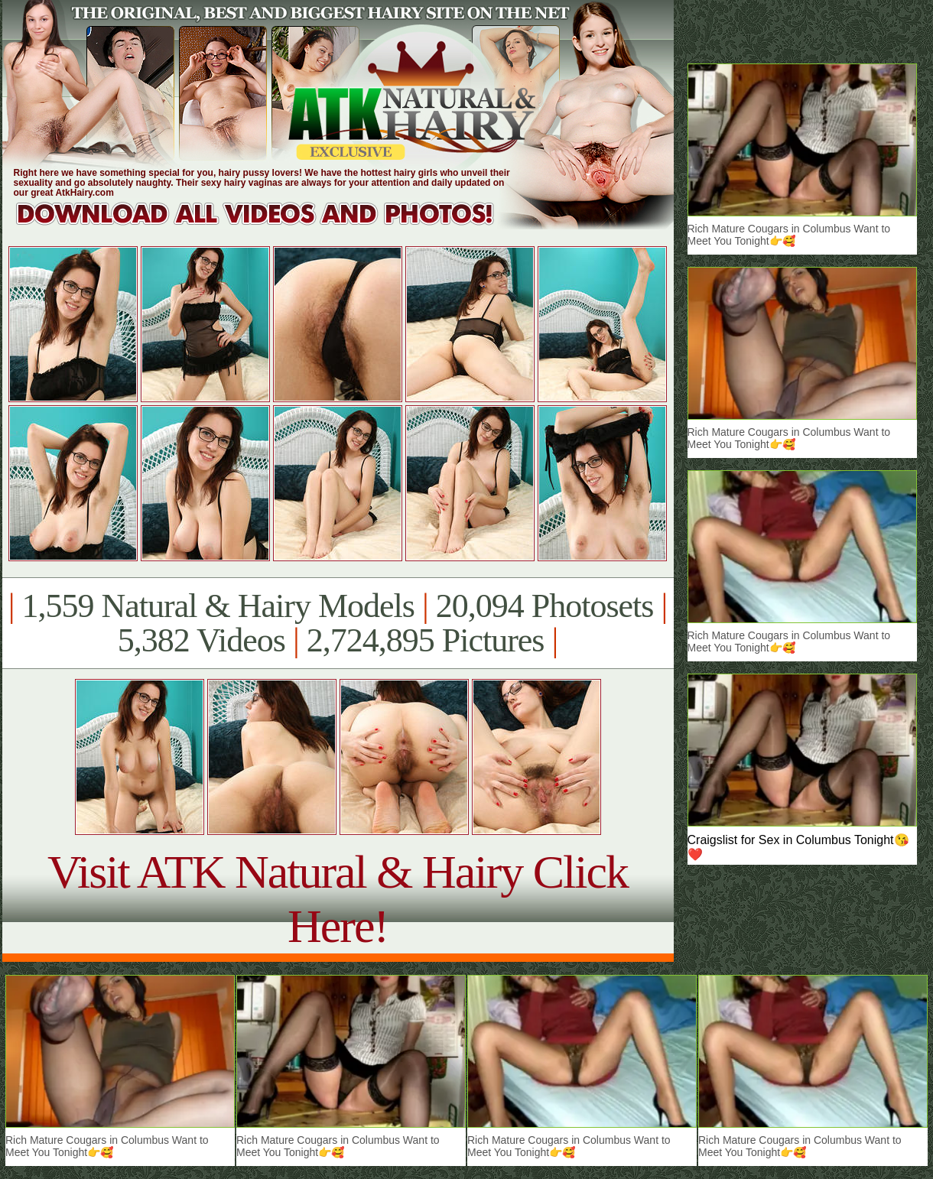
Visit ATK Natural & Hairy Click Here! (337, 899)
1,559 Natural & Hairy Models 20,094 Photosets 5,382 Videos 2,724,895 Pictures (337, 623)
